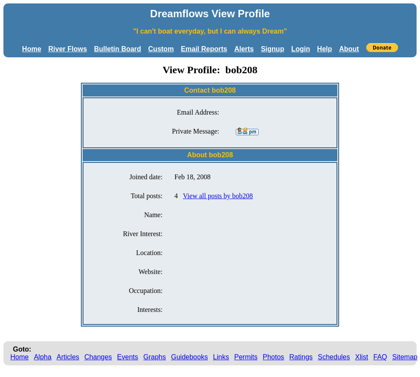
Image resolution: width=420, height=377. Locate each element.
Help (324, 49)
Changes (98, 357)
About (349, 49)
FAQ (380, 357)
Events (127, 357)
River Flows (67, 49)
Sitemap (405, 357)
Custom (161, 49)
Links (221, 357)
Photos (273, 357)
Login (300, 49)
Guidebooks (189, 357)
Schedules (334, 357)
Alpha (43, 357)
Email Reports (204, 49)
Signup (272, 49)
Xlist (361, 357)
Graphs (154, 357)
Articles (68, 357)
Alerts (243, 49)
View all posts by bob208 (218, 195)
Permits (245, 357)
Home (31, 49)
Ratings (300, 357)
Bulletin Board (117, 49)
